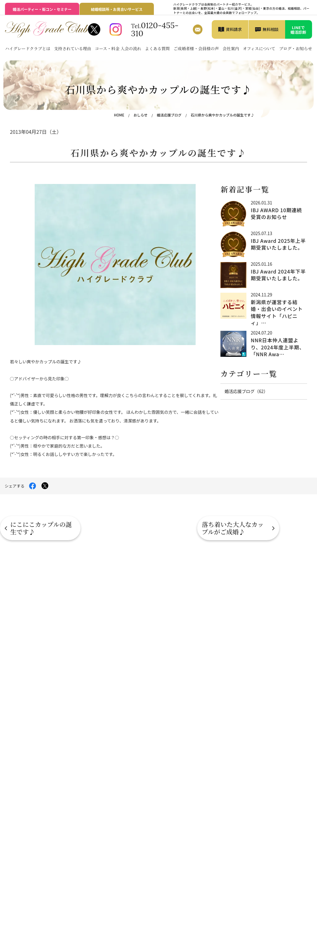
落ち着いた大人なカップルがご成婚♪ (274, 528)
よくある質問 (157, 48)
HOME (121, 114)
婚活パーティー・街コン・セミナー (42, 9)
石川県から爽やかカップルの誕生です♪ (223, 114)
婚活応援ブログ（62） (245, 391)
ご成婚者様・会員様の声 (196, 48)
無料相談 (271, 29)
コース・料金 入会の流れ (118, 48)
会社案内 (231, 48)
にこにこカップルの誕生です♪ (41, 528)
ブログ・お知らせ (295, 48)
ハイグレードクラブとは (27, 48)
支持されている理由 (72, 48)
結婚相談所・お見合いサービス (117, 9)
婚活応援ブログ (170, 114)
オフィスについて (259, 48)
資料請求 (234, 29)
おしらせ (143, 114)
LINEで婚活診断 (298, 29)
